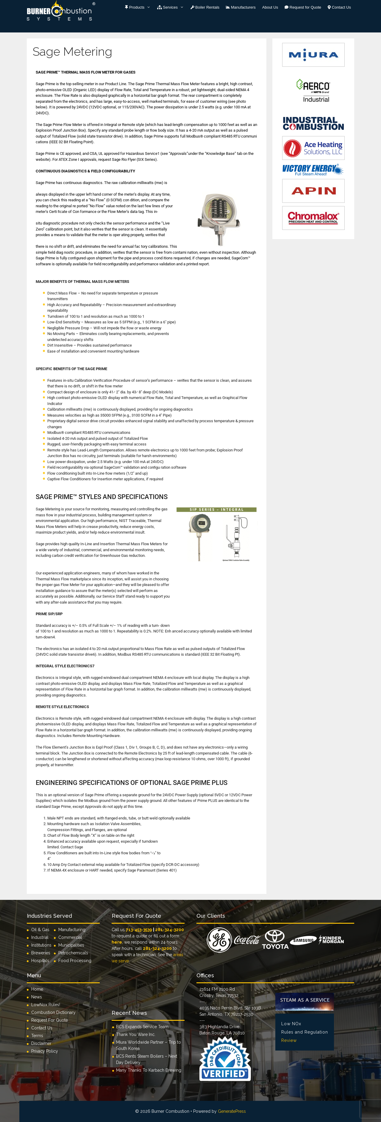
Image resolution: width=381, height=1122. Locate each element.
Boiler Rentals (205, 7)
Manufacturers (241, 7)
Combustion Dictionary (53, 1012)
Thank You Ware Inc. (135, 1034)
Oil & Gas (40, 929)
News (36, 997)
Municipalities (71, 945)
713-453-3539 (139, 929)
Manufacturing (71, 929)
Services (172, 7)
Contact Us (339, 7)
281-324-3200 (169, 929)
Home (37, 989)
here (117, 942)
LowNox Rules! (45, 1004)
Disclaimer (41, 1043)
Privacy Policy (44, 1051)
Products (139, 7)
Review (289, 1040)
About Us (270, 7)
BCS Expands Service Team (142, 1026)
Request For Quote (49, 1020)
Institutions (42, 945)
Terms (37, 1035)
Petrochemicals (73, 952)
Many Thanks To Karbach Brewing (148, 1070)
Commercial (70, 937)
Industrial (40, 937)
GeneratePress (232, 1111)
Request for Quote (303, 7)
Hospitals (40, 960)
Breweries (40, 952)
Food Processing (74, 960)
